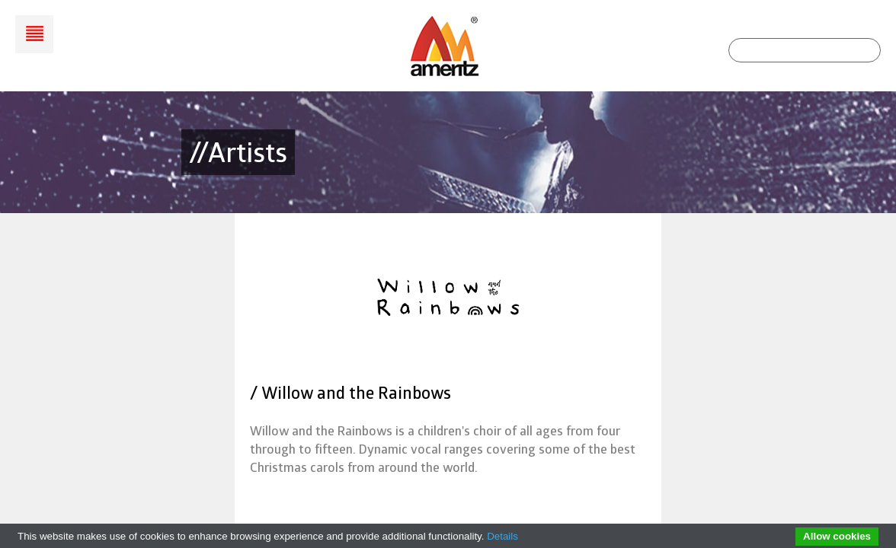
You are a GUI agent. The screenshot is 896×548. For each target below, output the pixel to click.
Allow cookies (837, 536)
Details (502, 536)
